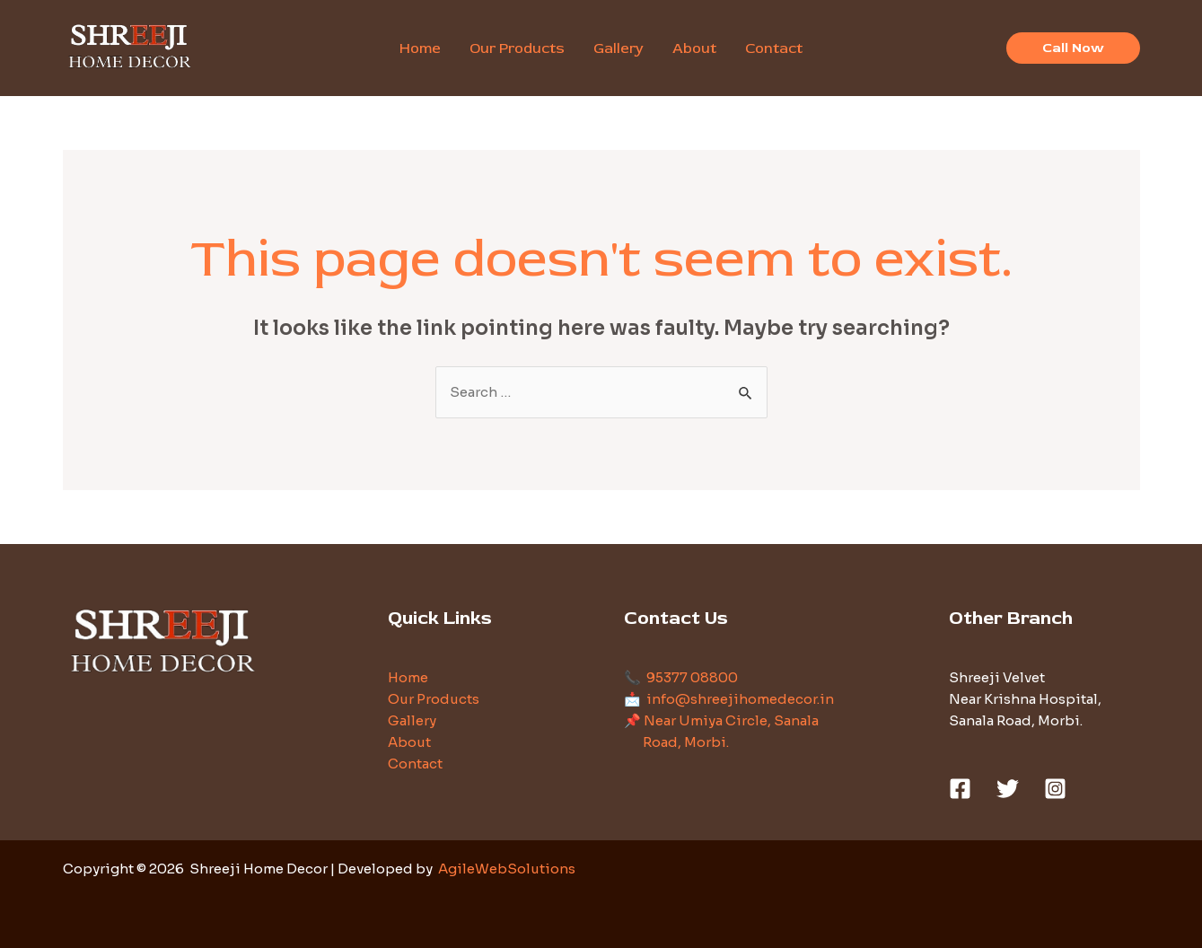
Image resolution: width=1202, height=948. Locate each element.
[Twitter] (1007, 788)
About (409, 741)
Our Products (433, 698)
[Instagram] (1055, 788)
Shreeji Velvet (997, 677)
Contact (415, 763)
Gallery (412, 720)
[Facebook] (960, 788)
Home (408, 677)
